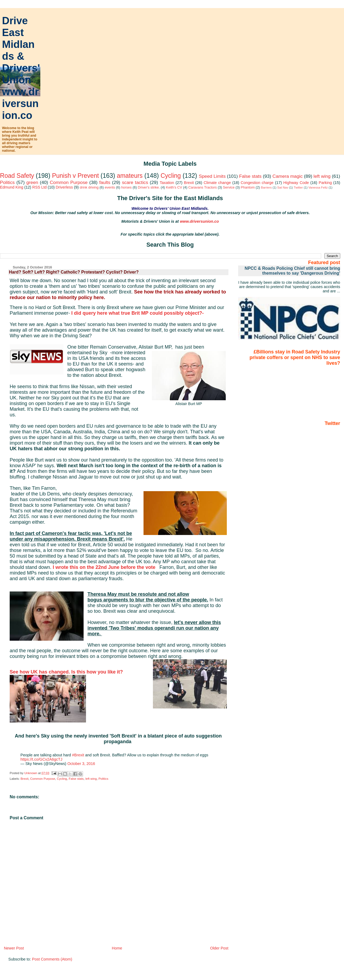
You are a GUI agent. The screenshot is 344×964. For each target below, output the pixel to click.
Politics (7, 182)
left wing (322, 176)
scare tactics (135, 182)
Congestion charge (257, 182)
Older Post (219, 948)
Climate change (217, 182)
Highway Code (296, 182)
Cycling (170, 175)
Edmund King (11, 187)
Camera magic (288, 176)
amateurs (130, 175)
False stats (250, 176)
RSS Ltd (39, 187)
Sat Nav (282, 187)
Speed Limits (212, 176)
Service (229, 187)
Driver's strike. (149, 187)
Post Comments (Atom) (52, 959)
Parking (325, 182)
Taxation (167, 182)
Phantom (248, 187)
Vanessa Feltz (318, 187)
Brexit (189, 182)
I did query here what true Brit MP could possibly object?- (138, 313)
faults (104, 182)
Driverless (64, 187)
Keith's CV (174, 187)
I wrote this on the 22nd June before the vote (105, 567)
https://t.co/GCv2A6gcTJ (41, 759)
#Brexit (78, 755)
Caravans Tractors (202, 187)
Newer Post (14, 948)
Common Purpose (69, 182)
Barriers (266, 187)
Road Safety (17, 175)
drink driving (89, 187)
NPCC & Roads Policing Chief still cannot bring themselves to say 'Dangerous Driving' (292, 270)
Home (117, 948)
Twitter (298, 187)
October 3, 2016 (81, 763)
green (32, 182)
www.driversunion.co (199, 221)
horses (126, 187)
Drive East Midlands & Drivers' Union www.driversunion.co (21, 68)
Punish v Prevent (75, 175)
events (110, 187)
